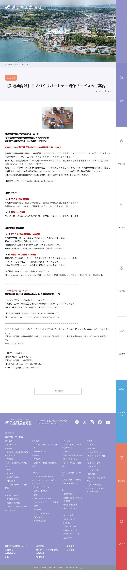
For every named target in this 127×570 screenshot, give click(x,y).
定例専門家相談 (13, 477)
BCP (8, 491)
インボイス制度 (13, 495)
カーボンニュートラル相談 (17, 506)
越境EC (36, 494)
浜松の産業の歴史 (95, 484)
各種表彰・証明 (94, 462)
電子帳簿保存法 (13, 499)
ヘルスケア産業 (94, 470)
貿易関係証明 (68, 494)
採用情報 (40, 556)
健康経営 (91, 474)
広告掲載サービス (70, 530)
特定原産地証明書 (70, 504)
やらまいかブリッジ (41, 487)
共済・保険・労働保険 (72, 479)
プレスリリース (69, 519)
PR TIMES (67, 523)
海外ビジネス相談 (13, 503)
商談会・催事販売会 (41, 491)
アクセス (121, 151)
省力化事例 (11, 510)
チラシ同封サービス (71, 534)
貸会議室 (91, 448)
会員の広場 (67, 537)
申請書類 (121, 341)
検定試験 (40, 546)
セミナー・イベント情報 (47, 549)
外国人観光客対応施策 (42, 498)
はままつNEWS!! (69, 526)
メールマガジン (94, 466)
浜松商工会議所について (16, 546)
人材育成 (66, 451)
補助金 (9, 448)
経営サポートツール (41, 513)
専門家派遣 (11, 481)
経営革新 (10, 459)
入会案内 (121, 278)
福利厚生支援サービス (72, 483)
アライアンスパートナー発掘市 (46, 502)
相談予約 (121, 468)
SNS (7, 556)
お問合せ (121, 532)
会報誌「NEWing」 (95, 452)
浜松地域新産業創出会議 (43, 476)
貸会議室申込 (121, 400)
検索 (121, 88)
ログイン (121, 215)
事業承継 (10, 473)
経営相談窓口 (12, 444)
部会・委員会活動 (70, 459)
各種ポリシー (11, 553)
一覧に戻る (58, 391)
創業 (8, 469)
